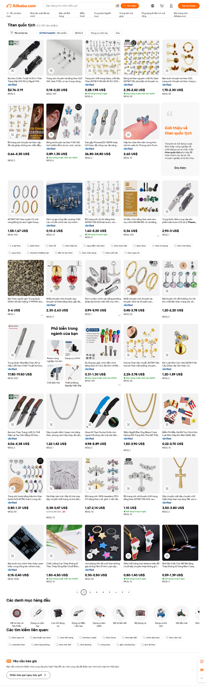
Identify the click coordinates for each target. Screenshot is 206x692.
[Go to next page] (129, 592)
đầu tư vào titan (61, 253)
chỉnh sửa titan (146, 637)
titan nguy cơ (127, 253)
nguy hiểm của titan (90, 246)
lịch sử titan (143, 644)
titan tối (49, 246)
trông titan (100, 644)
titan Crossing (154, 246)
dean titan (134, 246)
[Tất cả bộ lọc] (19, 33)
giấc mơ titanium (121, 644)
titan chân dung (84, 253)
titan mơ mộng (176, 246)
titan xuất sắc (106, 253)
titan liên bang (62, 637)
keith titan (32, 246)
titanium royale (85, 637)
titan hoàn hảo (114, 246)
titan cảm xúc (167, 637)
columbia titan (16, 644)
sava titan (14, 253)
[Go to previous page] (77, 592)
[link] (202, 661)
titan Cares (105, 637)
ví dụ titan (14, 246)
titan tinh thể (61, 644)
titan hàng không (39, 644)
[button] (12, 71)
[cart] (164, 6)
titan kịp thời (125, 637)
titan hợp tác (67, 246)
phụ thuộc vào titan (39, 637)
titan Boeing (81, 644)
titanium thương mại (36, 253)
